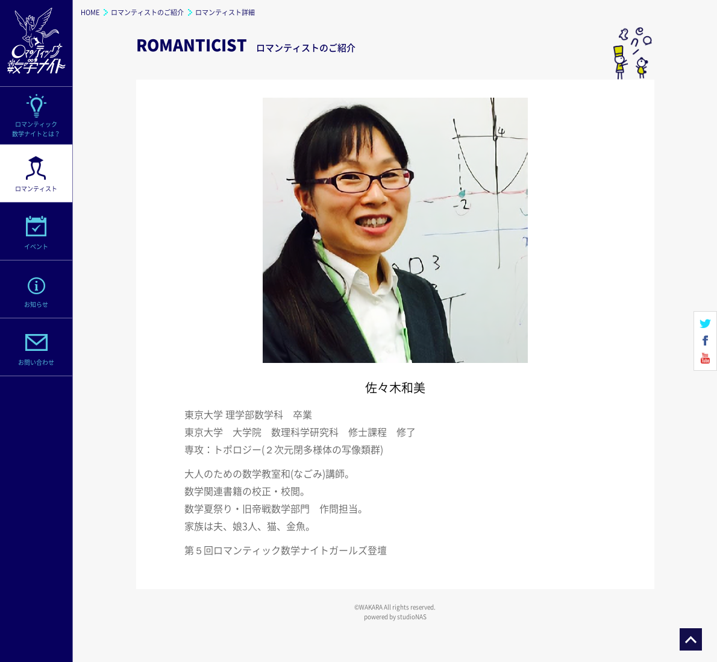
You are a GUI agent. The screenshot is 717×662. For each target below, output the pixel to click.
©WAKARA (368, 606)
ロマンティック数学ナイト (36, 43)
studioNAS (412, 616)
